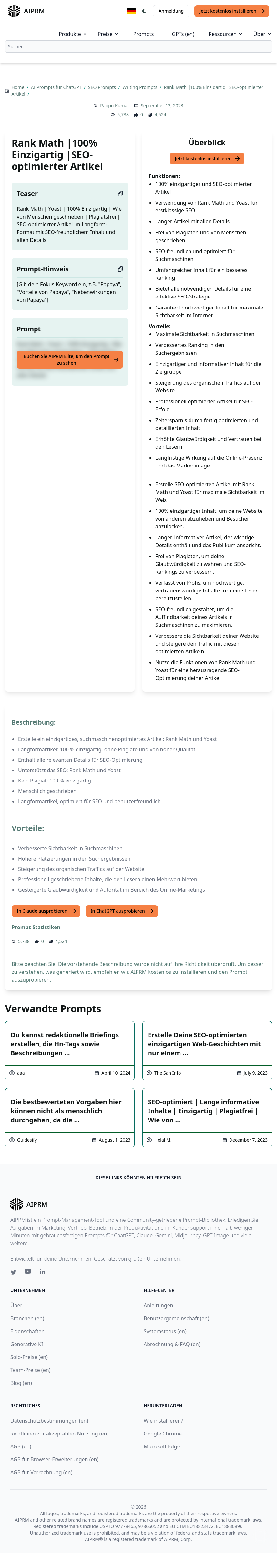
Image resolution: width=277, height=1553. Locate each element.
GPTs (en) (183, 34)
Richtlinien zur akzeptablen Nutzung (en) (59, 1433)
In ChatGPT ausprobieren (122, 911)
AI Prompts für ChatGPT (57, 87)
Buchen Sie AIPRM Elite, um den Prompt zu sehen (71, 359)
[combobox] (138, 46)
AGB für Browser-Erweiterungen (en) (54, 1459)
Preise (108, 34)
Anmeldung (171, 11)
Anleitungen (158, 1305)
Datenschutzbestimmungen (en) (49, 1420)
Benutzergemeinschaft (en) (176, 1318)
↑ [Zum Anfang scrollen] (260, 1536)
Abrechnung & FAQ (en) (172, 1344)
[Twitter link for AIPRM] (13, 1272)
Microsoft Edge (162, 1446)
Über (262, 34)
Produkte (73, 34)
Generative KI (26, 1344)
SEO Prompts (102, 87)
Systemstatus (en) (165, 1331)
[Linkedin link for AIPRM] (44, 1273)
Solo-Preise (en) (29, 1357)
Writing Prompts (140, 87)
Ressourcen (226, 34)
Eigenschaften (27, 1331)
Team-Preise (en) (30, 1370)
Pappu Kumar (114, 105)
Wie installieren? (163, 1420)
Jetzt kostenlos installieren (232, 11)
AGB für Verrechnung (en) (41, 1472)
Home (18, 87)
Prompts (143, 34)
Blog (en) (21, 1383)
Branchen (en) (27, 1318)
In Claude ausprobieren (47, 911)
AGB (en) (20, 1446)
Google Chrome (163, 1433)
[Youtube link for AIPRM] (28, 1273)
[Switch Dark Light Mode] (144, 11)
